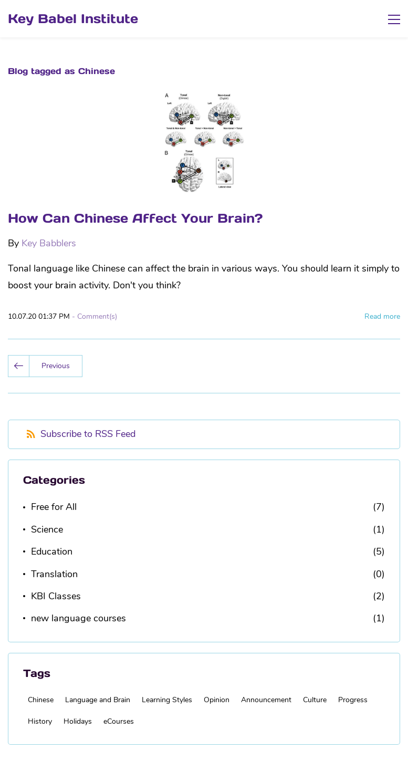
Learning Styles (167, 700)
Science (47, 529)
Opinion (216, 700)
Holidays (78, 721)
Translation (54, 574)
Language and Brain (97, 700)
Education (51, 551)
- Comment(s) (94, 316)
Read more (382, 316)
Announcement (266, 700)
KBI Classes (56, 596)
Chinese (41, 700)
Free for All (54, 507)
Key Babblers (49, 243)
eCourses (118, 721)
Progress (353, 700)
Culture (315, 700)
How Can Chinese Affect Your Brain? (135, 218)
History (40, 721)
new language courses (78, 618)
